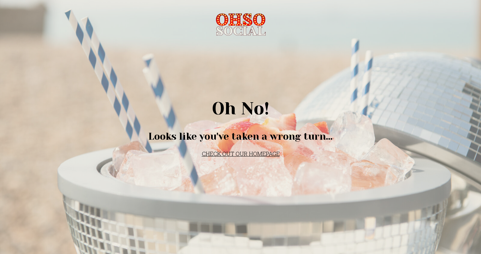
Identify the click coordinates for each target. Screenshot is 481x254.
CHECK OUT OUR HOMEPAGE (241, 153)
